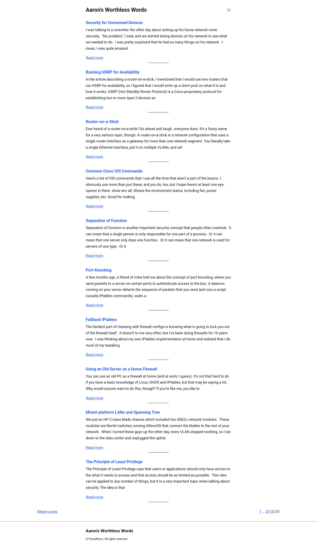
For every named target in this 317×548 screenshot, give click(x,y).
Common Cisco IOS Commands (114, 171)
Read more (94, 58)
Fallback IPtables (101, 319)
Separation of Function (106, 220)
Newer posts (47, 511)
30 (273, 511)
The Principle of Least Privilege (114, 461)
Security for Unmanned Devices (114, 22)
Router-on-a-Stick (102, 121)
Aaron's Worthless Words (116, 10)
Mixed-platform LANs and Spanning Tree (123, 412)
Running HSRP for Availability (112, 72)
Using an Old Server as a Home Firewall (121, 369)
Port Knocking (99, 270)
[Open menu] (228, 10)
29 (268, 511)
